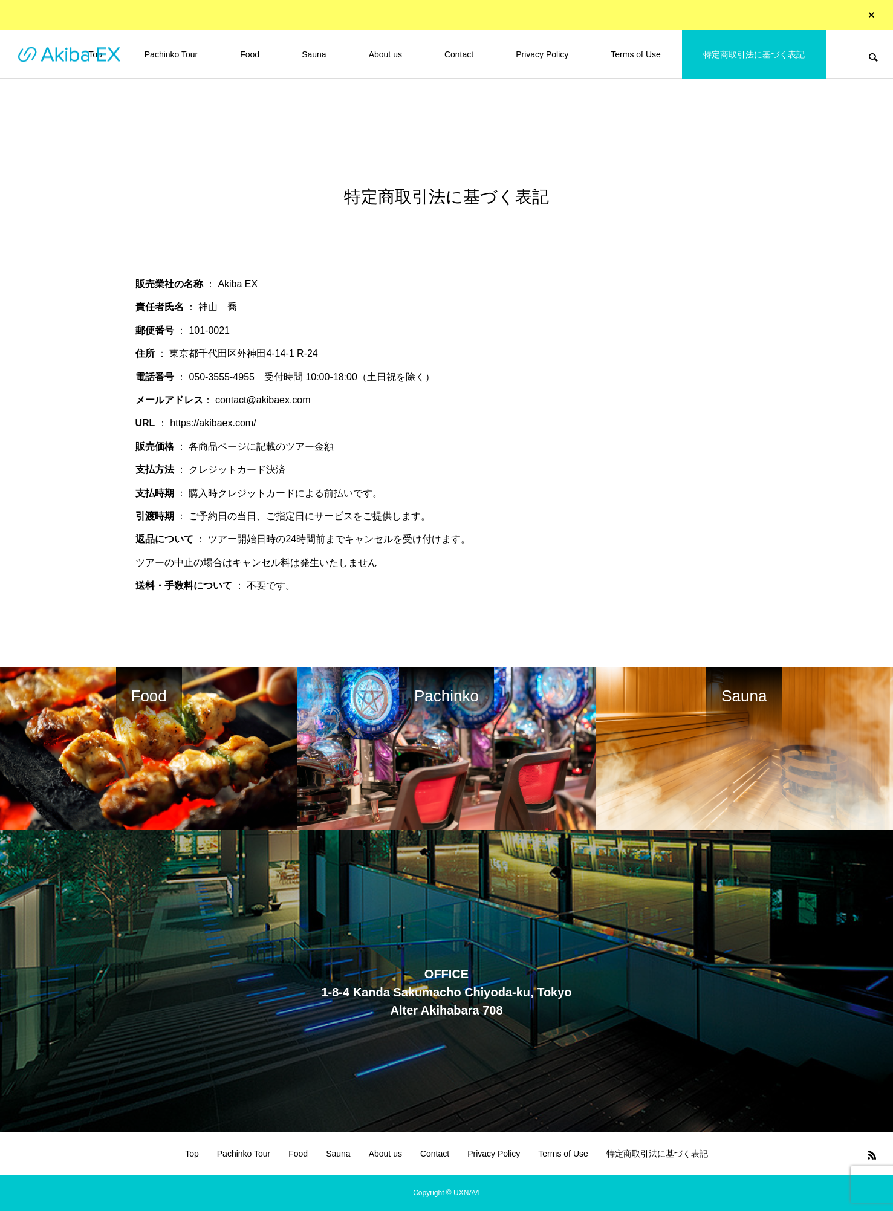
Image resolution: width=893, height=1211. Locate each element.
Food (249, 54)
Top (192, 1153)
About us (385, 54)
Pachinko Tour (171, 54)
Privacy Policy (542, 54)
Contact (458, 54)
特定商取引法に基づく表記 (754, 54)
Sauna (314, 54)
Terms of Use (635, 54)
